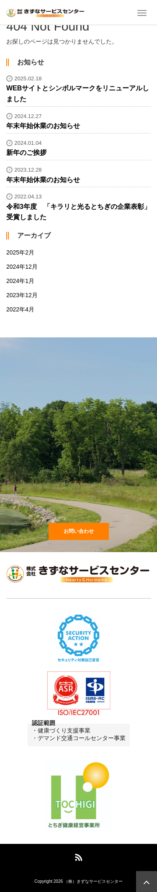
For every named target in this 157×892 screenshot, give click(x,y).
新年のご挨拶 (26, 152)
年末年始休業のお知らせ (43, 125)
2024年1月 (20, 281)
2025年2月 (20, 252)
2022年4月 (20, 309)
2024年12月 (22, 266)
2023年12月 (22, 295)
